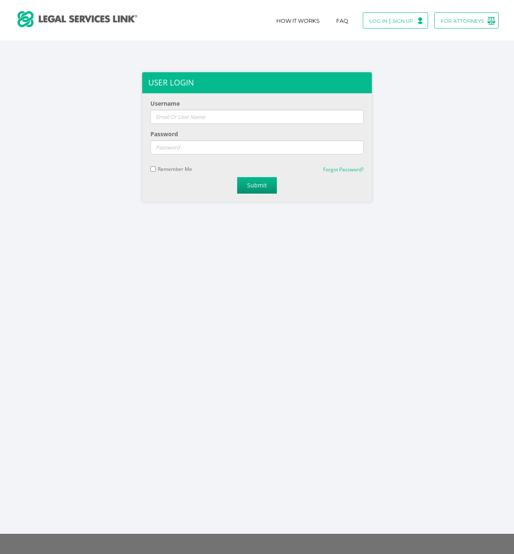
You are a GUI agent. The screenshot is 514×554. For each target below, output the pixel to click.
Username (165, 103)
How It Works (298, 20)
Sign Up (403, 21)
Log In (378, 21)
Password (164, 134)
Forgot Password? (343, 169)
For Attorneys (462, 21)
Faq (342, 20)
